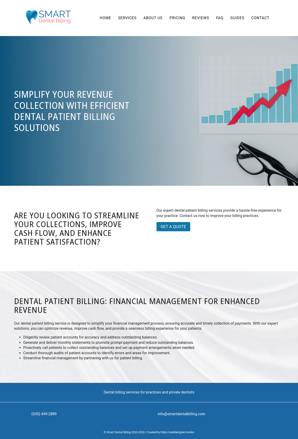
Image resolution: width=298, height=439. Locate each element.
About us (153, 18)
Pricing (177, 18)
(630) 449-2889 (44, 414)
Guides (237, 18)
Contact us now (192, 215)
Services (127, 18)
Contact (260, 18)
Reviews (200, 18)
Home (105, 18)
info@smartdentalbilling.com (181, 414)
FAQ (219, 18)
